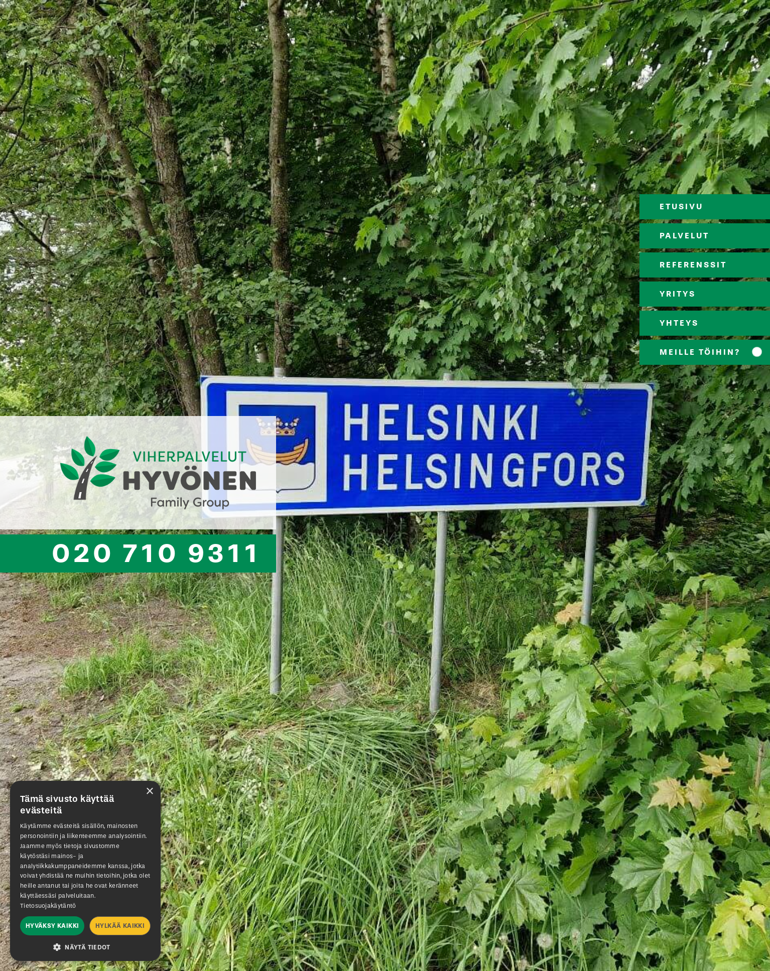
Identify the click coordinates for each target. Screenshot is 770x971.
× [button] (149, 791)
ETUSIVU (681, 206)
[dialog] (85, 871)
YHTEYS (679, 323)
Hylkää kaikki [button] (120, 925)
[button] (85, 946)
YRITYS (678, 294)
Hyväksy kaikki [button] (52, 925)
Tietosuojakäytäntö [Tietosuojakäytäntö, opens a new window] (48, 905)
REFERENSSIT (693, 264)
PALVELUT (684, 235)
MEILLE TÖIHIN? (700, 352)
